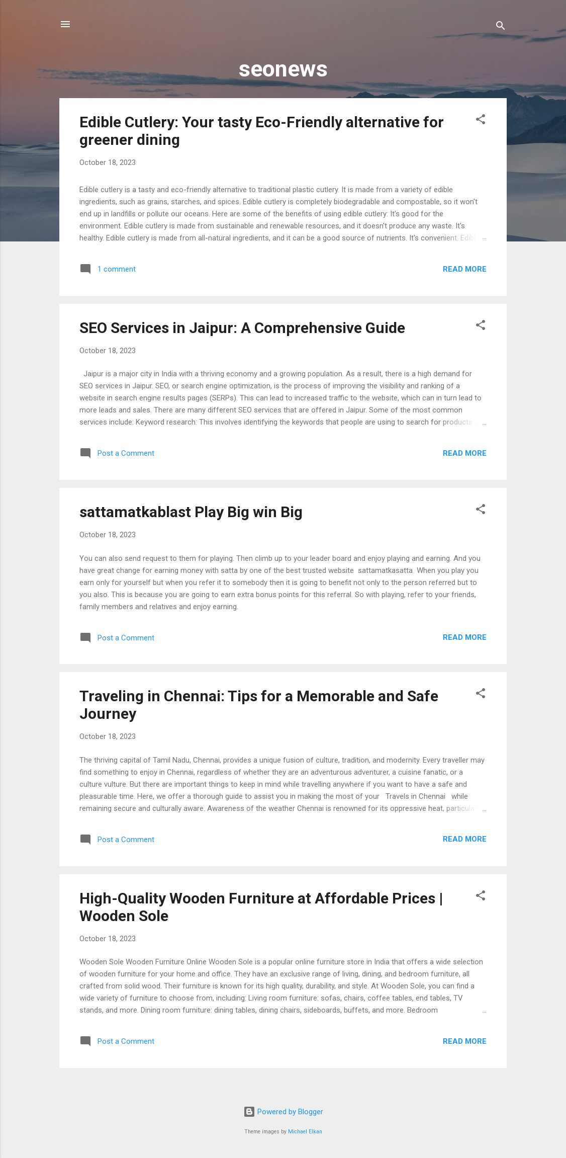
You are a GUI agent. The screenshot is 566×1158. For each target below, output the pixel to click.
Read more (465, 269)
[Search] (501, 27)
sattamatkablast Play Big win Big (191, 512)
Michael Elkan (305, 1131)
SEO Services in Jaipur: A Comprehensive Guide (242, 328)
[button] (481, 121)
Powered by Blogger (283, 1111)
